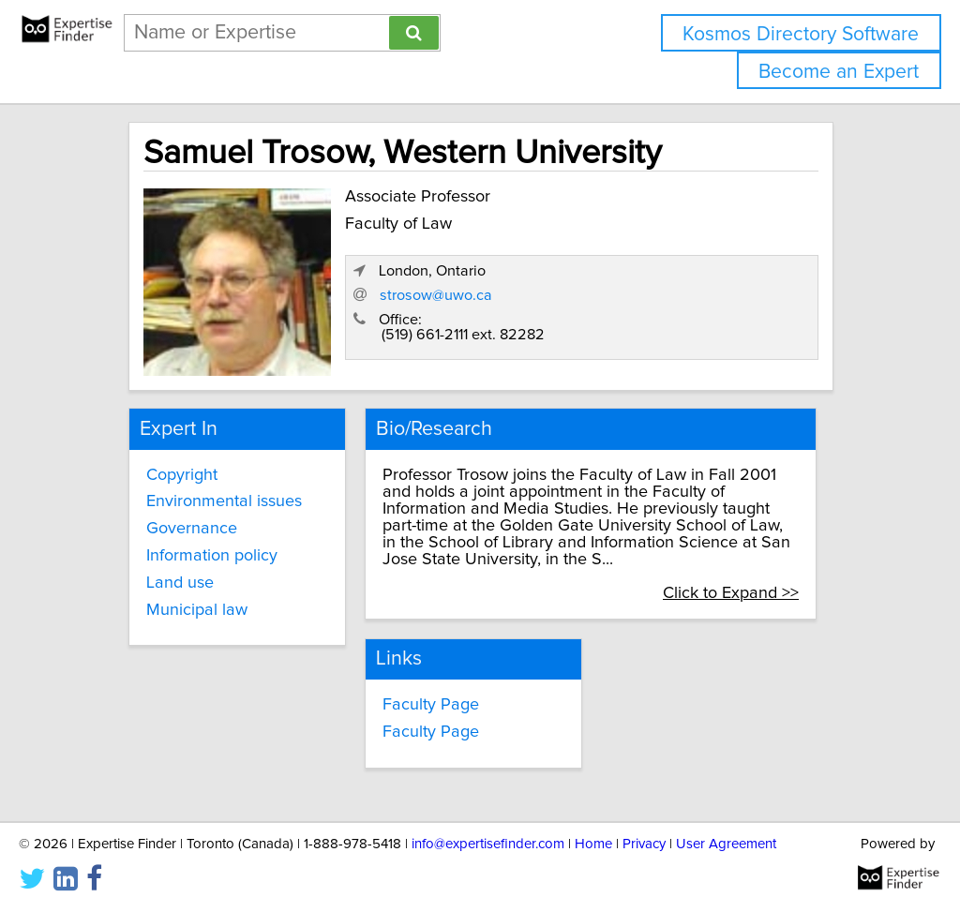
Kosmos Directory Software (800, 34)
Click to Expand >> (731, 593)
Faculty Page (430, 704)
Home (593, 844)
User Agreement (726, 844)
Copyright (182, 475)
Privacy (644, 844)
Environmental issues (224, 501)
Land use (180, 583)
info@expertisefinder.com (488, 844)
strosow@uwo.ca (436, 295)
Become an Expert (838, 72)
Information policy (212, 555)
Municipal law (197, 610)
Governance (191, 528)
